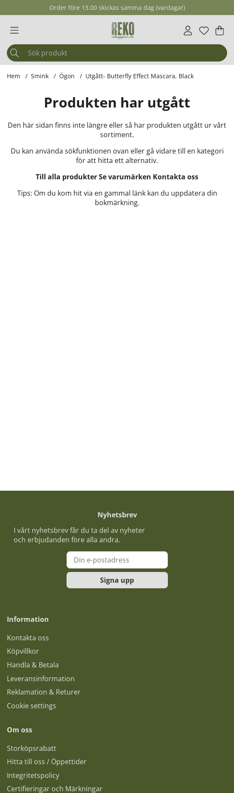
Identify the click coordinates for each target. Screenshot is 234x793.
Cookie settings (31, 705)
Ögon (67, 76)
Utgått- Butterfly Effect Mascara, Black (139, 76)
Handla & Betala (33, 665)
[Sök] (117, 52)
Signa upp (117, 580)
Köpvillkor (23, 651)
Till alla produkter (66, 176)
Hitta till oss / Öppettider (47, 761)
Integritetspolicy (33, 775)
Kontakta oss (175, 176)
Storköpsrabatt (31, 748)
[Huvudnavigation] (14, 30)
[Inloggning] (187, 30)
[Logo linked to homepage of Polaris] (122, 30)
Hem (13, 76)
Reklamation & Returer (44, 692)
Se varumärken (125, 176)
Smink (40, 76)
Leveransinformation (41, 678)
